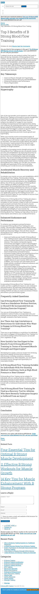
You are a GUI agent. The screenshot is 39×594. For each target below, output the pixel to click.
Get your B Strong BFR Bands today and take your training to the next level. (19, 17)
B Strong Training (9, 562)
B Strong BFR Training (7, 587)
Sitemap (7, 584)
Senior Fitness (8, 580)
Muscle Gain (16, 46)
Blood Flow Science (10, 572)
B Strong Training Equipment (13, 565)
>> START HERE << (10, 10)
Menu (3, 2)
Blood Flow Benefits (10, 570)
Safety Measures (9, 578)
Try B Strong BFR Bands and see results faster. (19, 50)
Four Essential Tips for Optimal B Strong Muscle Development (18, 454)
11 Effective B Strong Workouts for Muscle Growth (16, 468)
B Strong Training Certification (13, 564)
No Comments (25, 46)
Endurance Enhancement (12, 573)
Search (24, 6)
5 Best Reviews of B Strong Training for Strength (20, 554)
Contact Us (8, 12)
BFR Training (8, 568)
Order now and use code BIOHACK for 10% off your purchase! (19, 434)
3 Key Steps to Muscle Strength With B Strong (19, 552)
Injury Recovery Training (12, 575)
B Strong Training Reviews (12, 567)
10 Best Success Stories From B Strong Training (19, 548)
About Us (7, 14)
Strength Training (9, 581)
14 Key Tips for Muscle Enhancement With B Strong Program (18, 483)
